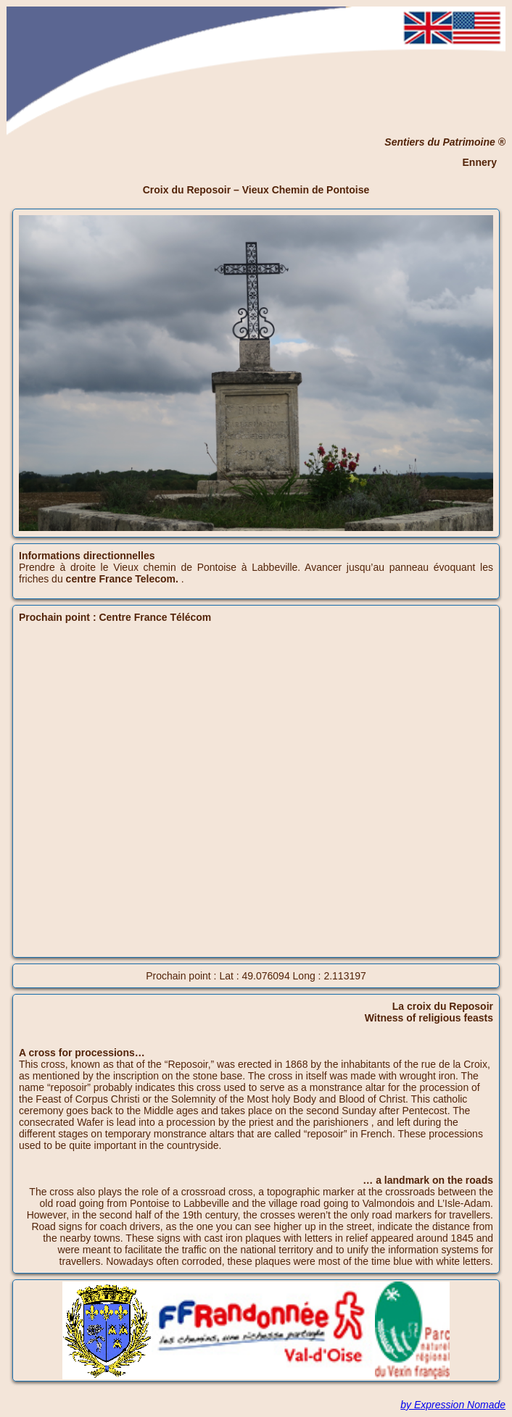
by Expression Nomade (452, 1404)
